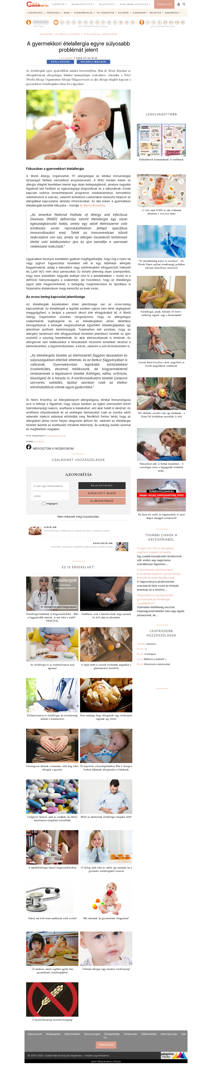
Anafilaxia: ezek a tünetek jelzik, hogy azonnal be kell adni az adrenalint (106, 616)
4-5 (165, 22)
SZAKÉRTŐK (58, 4)
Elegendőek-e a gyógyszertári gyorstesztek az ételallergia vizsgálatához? (155, 599)
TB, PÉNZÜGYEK (105, 13)
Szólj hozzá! (60, 62)
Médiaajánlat (53, 1034)
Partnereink (130, 1034)
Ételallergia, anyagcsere (100, 34)
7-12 (177, 22)
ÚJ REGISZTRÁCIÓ (102, 501)
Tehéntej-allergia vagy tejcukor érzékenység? (106, 969)
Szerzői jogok (92, 1034)
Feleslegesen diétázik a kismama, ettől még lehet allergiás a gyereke (52, 768)
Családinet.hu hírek (52, 34)
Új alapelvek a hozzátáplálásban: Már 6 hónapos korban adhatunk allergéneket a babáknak (106, 768)
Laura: (151, 659)
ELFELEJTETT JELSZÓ (102, 493)
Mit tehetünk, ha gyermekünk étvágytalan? (106, 918)
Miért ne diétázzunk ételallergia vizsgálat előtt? (106, 817)
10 (121, 22)
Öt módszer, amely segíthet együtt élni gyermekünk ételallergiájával (52, 971)
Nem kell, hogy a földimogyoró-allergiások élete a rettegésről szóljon (77, 531)
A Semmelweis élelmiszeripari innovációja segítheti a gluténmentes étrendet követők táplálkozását (159, 573)
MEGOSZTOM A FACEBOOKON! (50, 447)
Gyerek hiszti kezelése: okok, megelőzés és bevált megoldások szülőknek (161, 364)
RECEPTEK (155, 13)
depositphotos (39, 441)
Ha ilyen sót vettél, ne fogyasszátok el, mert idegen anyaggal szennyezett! (161, 516)
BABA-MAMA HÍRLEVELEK (134, 4)
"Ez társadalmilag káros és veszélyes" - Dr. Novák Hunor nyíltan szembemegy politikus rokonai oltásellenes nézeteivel (161, 264)
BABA (67, 13)
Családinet (66, 58)
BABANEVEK (172, 13)
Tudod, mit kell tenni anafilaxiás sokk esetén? (52, 918)
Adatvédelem (72, 1034)
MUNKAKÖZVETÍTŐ (82, 4)
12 (133, 22)
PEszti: (142, 649)
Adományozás (169, 1034)
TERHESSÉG (53, 13)
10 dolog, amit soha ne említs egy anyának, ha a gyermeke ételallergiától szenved (106, 869)
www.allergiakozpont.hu (55, 436)
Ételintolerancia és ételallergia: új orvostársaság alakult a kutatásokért (52, 717)
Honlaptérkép (112, 1034)
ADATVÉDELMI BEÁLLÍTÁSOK (106, 1061)
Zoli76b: (147, 643)
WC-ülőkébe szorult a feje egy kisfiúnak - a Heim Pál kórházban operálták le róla (161, 415)
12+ (183, 22)
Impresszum (35, 1034)
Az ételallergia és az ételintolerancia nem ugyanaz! (52, 667)
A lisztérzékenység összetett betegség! (52, 1020)
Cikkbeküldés (149, 1034)
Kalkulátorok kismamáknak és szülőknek (161, 159)
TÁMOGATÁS (164, 4)
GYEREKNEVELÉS (83, 13)
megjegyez (52, 503)
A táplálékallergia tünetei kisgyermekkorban (52, 867)
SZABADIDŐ (139, 13)
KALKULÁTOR (106, 4)
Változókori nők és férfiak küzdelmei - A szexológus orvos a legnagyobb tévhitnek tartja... (161, 467)
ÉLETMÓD (123, 13)
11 (127, 22)
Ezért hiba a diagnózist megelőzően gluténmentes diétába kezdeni (82, 547)
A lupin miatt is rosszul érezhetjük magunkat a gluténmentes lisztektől (106, 667)
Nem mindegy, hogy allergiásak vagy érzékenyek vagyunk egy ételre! (106, 717)
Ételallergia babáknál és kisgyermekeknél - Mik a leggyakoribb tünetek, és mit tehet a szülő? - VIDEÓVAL (52, 617)
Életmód (74, 34)
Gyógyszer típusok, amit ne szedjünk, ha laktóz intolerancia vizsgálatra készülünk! (52, 819)
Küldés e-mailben (93, 62)
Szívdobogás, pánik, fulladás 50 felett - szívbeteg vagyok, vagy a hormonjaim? (161, 314)
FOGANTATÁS (35, 13)
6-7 (171, 22)
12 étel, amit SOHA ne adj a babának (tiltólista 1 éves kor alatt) (161, 212)
